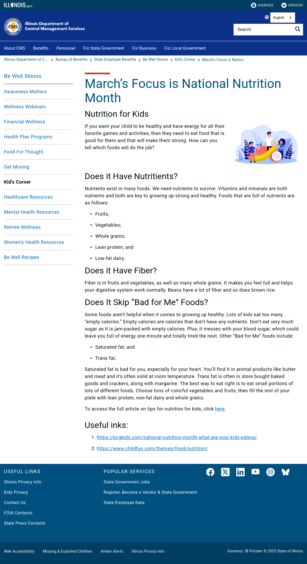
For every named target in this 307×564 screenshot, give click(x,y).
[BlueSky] (285, 473)
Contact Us (15, 502)
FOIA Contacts (18, 512)
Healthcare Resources (28, 197)
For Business (144, 48)
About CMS (14, 48)
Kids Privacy (16, 492)
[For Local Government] (210, 47)
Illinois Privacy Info (22, 481)
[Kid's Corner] (186, 60)
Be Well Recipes (21, 257)
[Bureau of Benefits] (72, 60)
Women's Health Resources (34, 242)
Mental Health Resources (32, 212)
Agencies (262, 5)
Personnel (66, 48)
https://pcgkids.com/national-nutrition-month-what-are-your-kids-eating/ (177, 437)
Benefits (40, 48)
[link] (210, 473)
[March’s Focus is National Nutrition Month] (224, 60)
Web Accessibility (19, 551)
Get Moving (16, 167)
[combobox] (282, 17)
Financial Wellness (24, 121)
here (220, 409)
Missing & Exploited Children (67, 551)
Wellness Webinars (25, 106)
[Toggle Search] (297, 29)
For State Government (103, 48)
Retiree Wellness (22, 227)
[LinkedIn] (240, 473)
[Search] (268, 29)
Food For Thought (23, 152)
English (278, 18)
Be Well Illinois (22, 76)
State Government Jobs (127, 481)
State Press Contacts (24, 523)
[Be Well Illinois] (156, 60)
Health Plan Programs (28, 136)
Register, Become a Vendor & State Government (150, 492)
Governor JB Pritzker (245, 551)
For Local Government (185, 48)
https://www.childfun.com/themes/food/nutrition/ (152, 448)
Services (292, 5)
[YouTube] (255, 473)
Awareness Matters (25, 91)
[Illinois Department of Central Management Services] (27, 60)
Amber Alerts (112, 551)
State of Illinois (290, 551)
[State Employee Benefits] (115, 60)
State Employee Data (124, 502)
